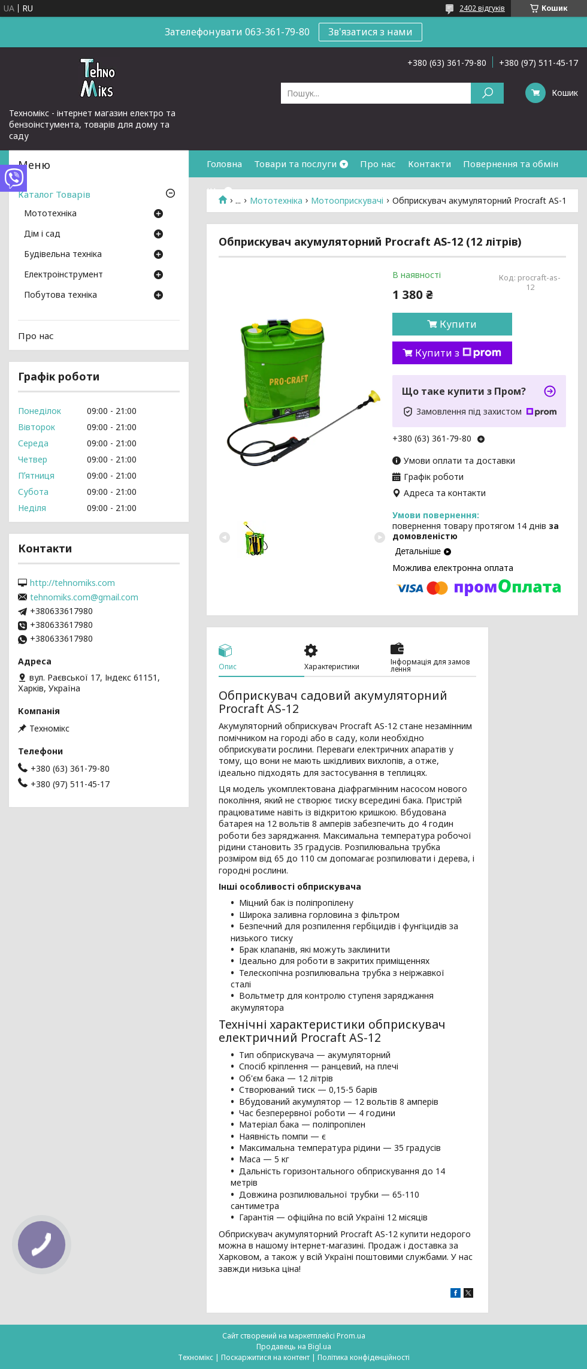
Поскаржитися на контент (265, 1357)
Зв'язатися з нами (370, 31)
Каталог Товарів (54, 194)
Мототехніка (50, 214)
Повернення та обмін (510, 164)
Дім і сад (42, 234)
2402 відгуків (482, 8)
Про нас (378, 164)
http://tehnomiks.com (72, 583)
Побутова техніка (60, 295)
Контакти (429, 164)
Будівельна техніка (63, 254)
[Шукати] (487, 93)
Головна (224, 164)
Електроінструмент (63, 275)
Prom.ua (351, 1336)
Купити (458, 324)
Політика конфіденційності (363, 1357)
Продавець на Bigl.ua (293, 1346)
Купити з (458, 352)
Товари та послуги (295, 164)
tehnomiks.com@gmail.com (84, 597)
